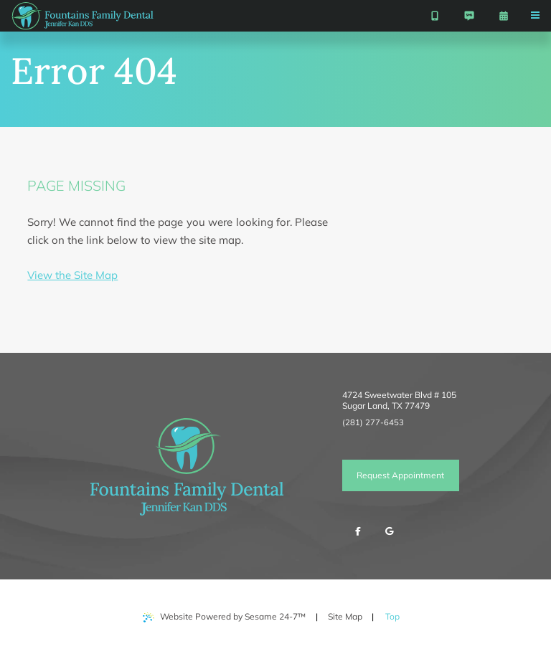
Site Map (345, 616)
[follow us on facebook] (358, 531)
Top (396, 611)
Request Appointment (400, 475)
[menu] (535, 16)
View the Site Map (72, 275)
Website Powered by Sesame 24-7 (224, 616)
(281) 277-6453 (373, 422)
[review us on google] (389, 531)
